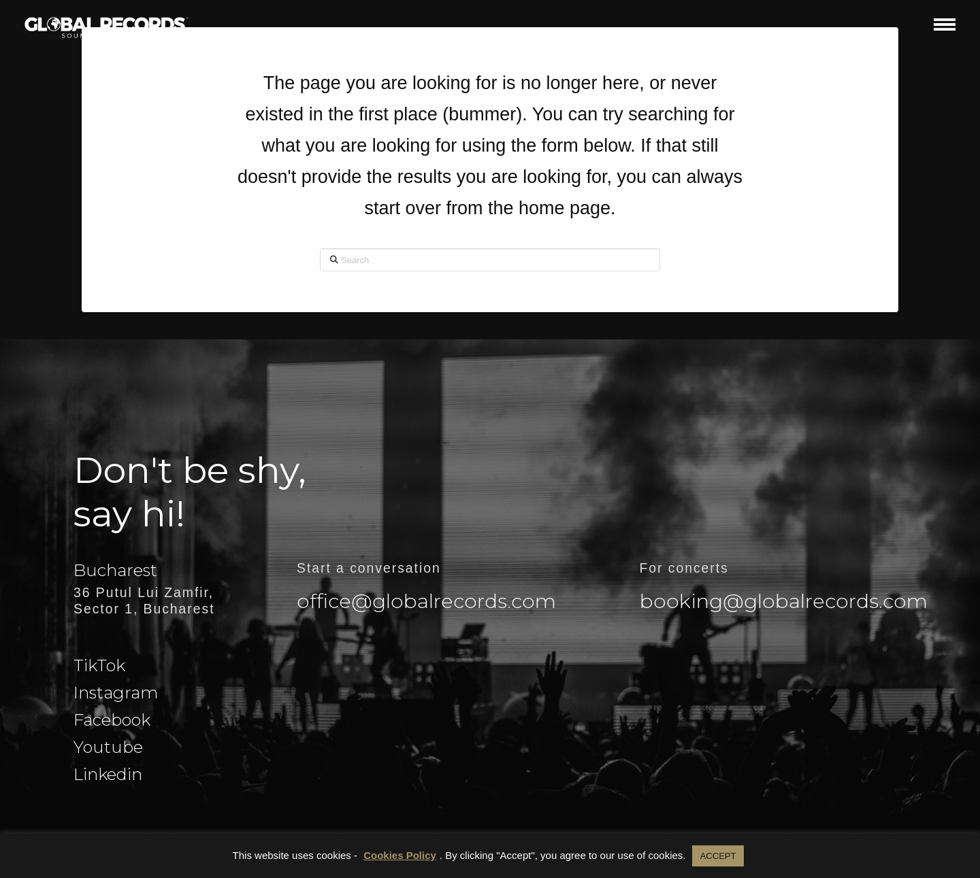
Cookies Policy (399, 855)
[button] (945, 24)
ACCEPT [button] (718, 856)
